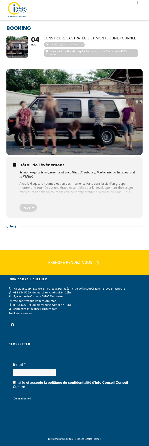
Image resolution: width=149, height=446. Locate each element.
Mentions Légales (83, 439)
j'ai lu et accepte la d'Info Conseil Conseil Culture (70, 385)
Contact (97, 439)
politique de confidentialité (69, 382)
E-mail (19, 364)
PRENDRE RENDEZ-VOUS (74, 263)
